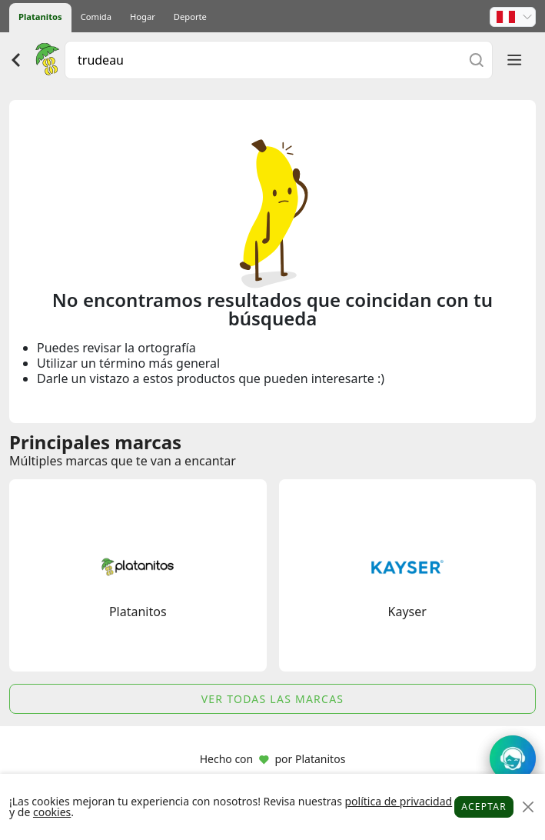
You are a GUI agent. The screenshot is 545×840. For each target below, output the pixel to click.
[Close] (528, 807)
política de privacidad (398, 801)
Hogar (142, 16)
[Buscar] (476, 59)
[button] (513, 17)
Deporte (190, 16)
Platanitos (40, 16)
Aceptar (484, 806)
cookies (52, 812)
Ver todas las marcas (272, 699)
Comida (96, 16)
